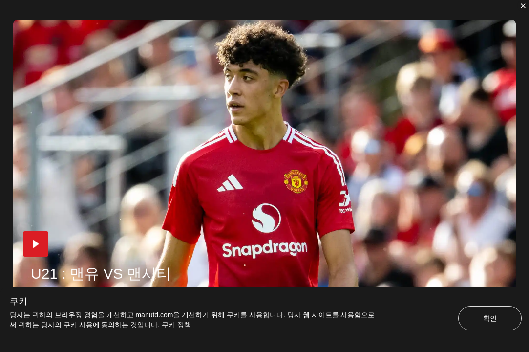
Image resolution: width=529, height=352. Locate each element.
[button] (35, 244)
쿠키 (18, 301)
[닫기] (523, 6)
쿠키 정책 (176, 325)
